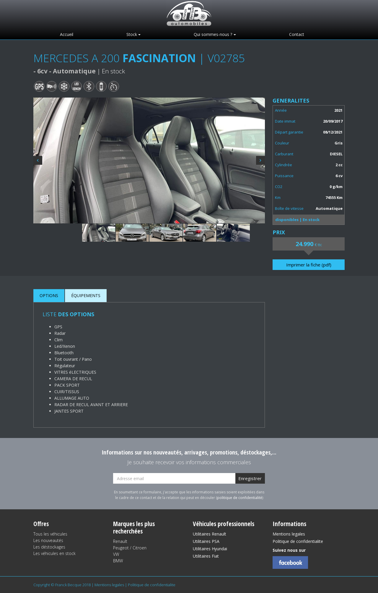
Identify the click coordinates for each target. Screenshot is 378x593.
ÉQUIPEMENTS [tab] (85, 295)
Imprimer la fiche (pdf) (308, 265)
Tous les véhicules (50, 534)
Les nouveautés (48, 540)
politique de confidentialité (239, 497)
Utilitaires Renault (209, 534)
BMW (118, 561)
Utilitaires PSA (206, 541)
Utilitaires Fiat (206, 556)
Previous (37, 160)
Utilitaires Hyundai (210, 548)
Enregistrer (250, 478)
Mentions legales (289, 534)
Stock (131, 34)
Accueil (66, 34)
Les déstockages (49, 547)
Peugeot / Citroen (129, 548)
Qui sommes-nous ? (213, 34)
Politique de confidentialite (298, 541)
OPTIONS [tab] (49, 295)
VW (116, 554)
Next (260, 160)
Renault (120, 541)
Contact (296, 34)
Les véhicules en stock (54, 553)
